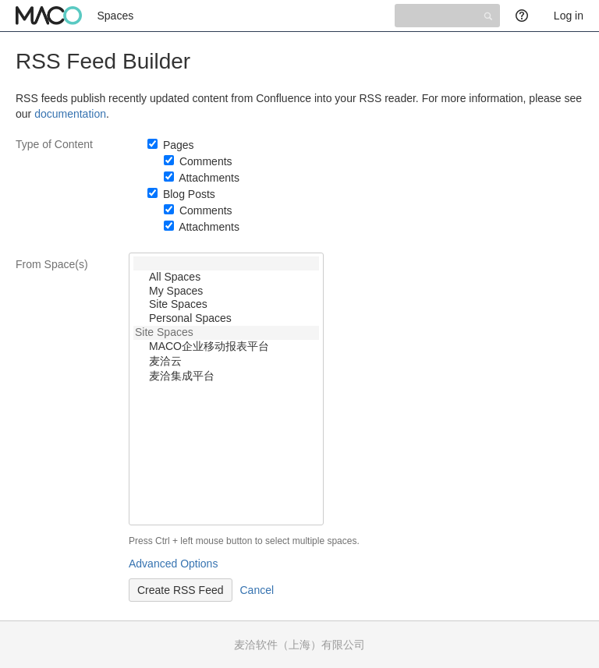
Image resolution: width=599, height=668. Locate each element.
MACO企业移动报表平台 (226, 347)
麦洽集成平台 (226, 376)
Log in (568, 15)
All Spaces (226, 277)
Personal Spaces (226, 319)
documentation (70, 114)
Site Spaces (226, 305)
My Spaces (226, 292)
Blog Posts (189, 194)
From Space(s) (52, 264)
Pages (178, 145)
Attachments (209, 177)
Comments (205, 161)
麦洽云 (226, 362)
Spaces (115, 15)
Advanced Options (173, 563)
